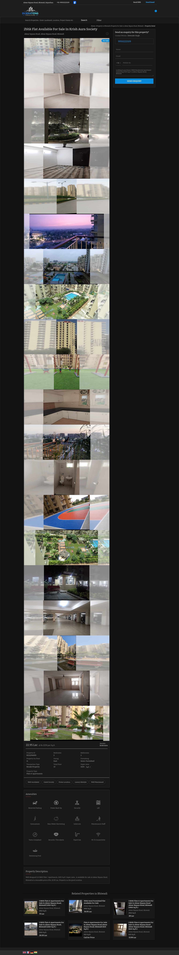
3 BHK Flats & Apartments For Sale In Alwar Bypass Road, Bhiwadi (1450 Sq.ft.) (51, 903)
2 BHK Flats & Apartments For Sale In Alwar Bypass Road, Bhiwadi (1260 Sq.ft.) (51, 924)
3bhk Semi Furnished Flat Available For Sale (94, 902)
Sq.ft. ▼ (88, 767)
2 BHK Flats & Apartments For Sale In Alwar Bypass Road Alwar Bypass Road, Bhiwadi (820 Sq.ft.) (141, 925)
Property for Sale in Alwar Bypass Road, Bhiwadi (127, 26)
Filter (99, 20)
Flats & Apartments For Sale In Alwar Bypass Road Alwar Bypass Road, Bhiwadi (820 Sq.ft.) (95, 925)
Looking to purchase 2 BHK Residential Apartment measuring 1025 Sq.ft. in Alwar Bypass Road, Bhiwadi (134, 72)
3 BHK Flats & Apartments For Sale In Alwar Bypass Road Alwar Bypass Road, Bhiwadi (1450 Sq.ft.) (141, 904)
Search (84, 20)
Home (93, 26)
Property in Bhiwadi (103, 26)
